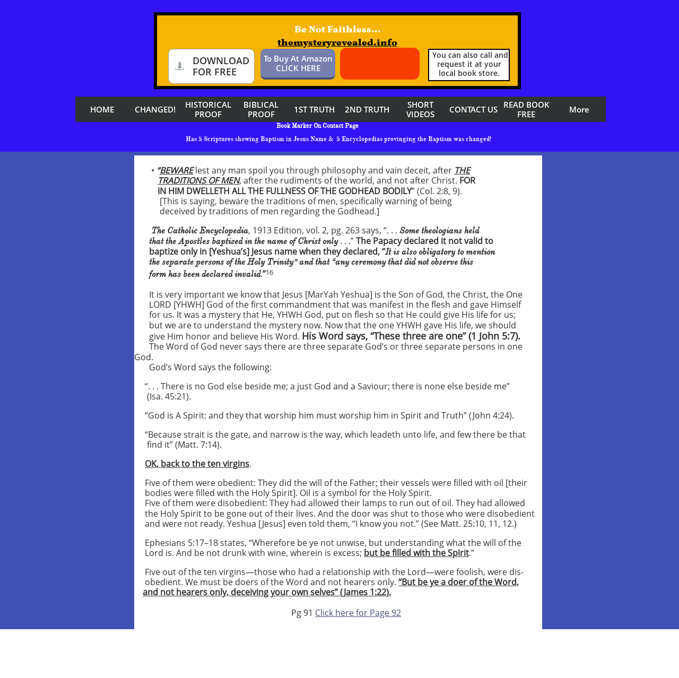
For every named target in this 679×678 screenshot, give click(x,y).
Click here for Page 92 (358, 613)
